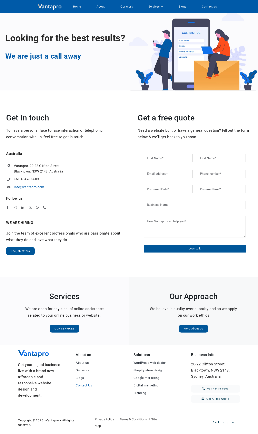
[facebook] (8, 207)
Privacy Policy (104, 419)
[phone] (45, 207)
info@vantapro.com (29, 187)
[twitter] (30, 207)
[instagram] (15, 207)
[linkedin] (22, 207)
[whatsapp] (37, 207)
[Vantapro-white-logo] (49, 5)
